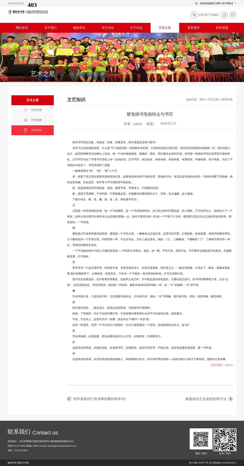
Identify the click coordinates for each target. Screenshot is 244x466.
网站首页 (22, 27)
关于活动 (108, 27)
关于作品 (136, 27)
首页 (202, 99)
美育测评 (193, 27)
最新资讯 (79, 27)
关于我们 (50, 27)
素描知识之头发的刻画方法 (205, 399)
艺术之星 (165, 27)
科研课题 (222, 27)
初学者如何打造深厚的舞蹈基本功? (99, 399)
